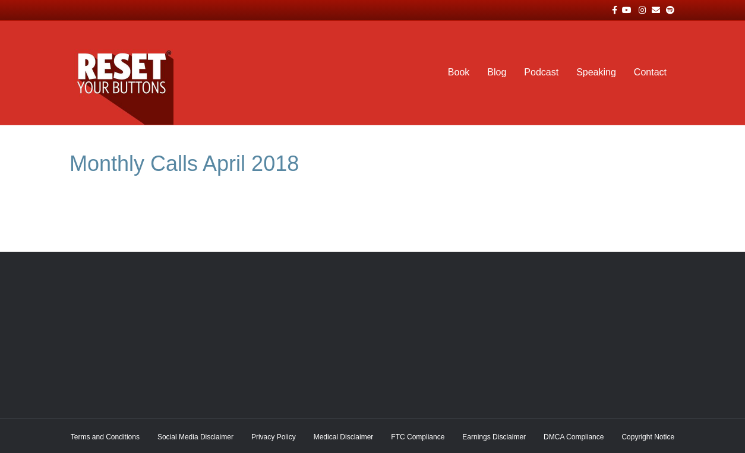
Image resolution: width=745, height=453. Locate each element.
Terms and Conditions (105, 437)
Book (458, 72)
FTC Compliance (417, 437)
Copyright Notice (647, 437)
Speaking (596, 72)
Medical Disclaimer (344, 437)
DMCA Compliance (574, 437)
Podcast (541, 72)
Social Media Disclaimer (195, 437)
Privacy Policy (273, 437)
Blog (496, 72)
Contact (650, 72)
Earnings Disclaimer (494, 437)
